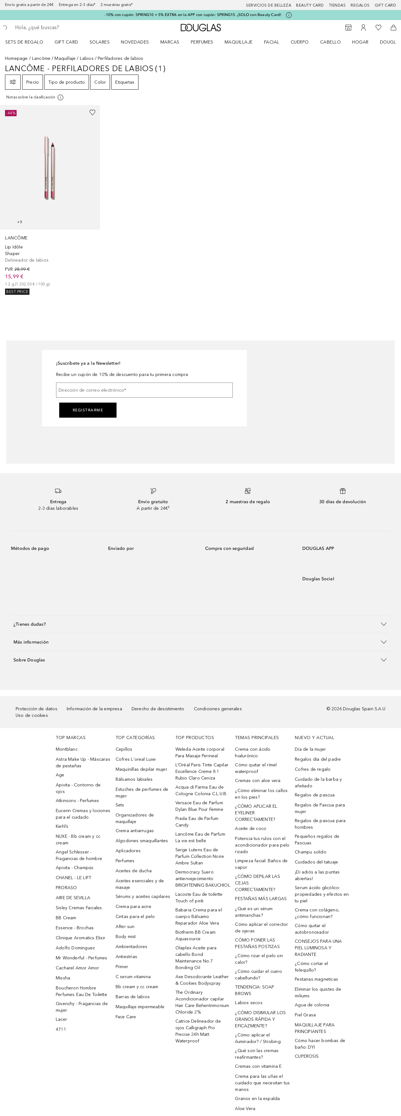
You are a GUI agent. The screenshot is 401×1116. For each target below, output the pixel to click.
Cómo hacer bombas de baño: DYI (320, 1044)
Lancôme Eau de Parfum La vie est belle (200, 837)
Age (60, 775)
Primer (122, 966)
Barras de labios (133, 996)
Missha (63, 978)
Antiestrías (126, 956)
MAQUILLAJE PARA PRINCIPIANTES (315, 1028)
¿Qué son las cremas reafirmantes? (257, 1054)
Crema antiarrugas (135, 830)
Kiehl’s (62, 826)
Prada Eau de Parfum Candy (197, 822)
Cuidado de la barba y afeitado (318, 783)
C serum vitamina (133, 976)
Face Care (126, 1017)
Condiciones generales (218, 709)
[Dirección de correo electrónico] (144, 390)
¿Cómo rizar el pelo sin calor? (259, 959)
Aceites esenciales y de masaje (140, 884)
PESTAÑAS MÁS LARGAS (261, 898)
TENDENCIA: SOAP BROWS (254, 990)
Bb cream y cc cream (137, 986)
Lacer (61, 1019)
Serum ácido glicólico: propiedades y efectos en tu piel (322, 894)
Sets (120, 805)
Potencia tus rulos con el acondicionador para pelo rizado (262, 845)
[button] (200, 624)
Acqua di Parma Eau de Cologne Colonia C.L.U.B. (201, 790)
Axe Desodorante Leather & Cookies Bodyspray (202, 980)
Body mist (126, 936)
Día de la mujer (310, 749)
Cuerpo (300, 42)
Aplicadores (128, 850)
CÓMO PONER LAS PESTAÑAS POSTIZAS (257, 943)
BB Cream (66, 917)
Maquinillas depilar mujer (141, 769)
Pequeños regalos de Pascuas (317, 840)
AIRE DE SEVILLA (73, 897)
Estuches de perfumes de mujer (142, 793)
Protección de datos (36, 709)
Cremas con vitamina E (258, 1066)
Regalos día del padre (318, 759)
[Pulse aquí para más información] (288, 15)
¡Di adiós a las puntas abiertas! (317, 875)
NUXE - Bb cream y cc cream (78, 840)
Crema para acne (133, 906)
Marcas (170, 42)
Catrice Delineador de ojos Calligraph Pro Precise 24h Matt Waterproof (198, 1031)
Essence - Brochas (75, 928)
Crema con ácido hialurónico (252, 753)
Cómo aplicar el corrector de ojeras (261, 928)
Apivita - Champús (74, 867)
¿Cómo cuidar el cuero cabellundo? (258, 975)
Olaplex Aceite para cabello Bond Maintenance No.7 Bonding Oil (196, 957)
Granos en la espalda (257, 1098)
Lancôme (41, 58)
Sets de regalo (24, 42)
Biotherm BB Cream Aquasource (195, 935)
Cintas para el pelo (135, 916)
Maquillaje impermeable (140, 1006)
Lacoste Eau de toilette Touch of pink (199, 898)
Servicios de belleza (268, 5)
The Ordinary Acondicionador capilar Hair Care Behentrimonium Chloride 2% (202, 1002)
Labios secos (248, 1002)
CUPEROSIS (307, 1056)
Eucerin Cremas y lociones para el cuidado (83, 814)
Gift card (385, 5)
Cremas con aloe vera (257, 780)
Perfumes (202, 42)
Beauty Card (310, 5)
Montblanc (67, 749)
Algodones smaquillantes (142, 840)
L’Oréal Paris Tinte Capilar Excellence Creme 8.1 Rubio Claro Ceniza (201, 771)
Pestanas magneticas (316, 979)
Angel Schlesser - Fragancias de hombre (79, 855)
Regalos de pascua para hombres (320, 824)
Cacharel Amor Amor (77, 968)
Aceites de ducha (134, 871)
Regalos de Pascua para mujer (320, 808)
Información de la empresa (94, 709)
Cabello (330, 42)
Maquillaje (239, 42)
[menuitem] (28, 42)
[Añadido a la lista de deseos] (92, 112)
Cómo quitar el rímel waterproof (256, 768)
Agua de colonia (312, 1005)
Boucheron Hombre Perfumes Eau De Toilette (81, 991)
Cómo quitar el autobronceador (312, 929)
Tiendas (337, 5)
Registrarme (88, 410)
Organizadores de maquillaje (135, 818)
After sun (125, 926)
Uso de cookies (32, 715)
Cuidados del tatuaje (316, 862)
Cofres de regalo (313, 769)
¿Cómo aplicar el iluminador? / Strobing (257, 1038)
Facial (271, 42)
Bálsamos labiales (134, 779)
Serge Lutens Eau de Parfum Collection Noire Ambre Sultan (199, 856)
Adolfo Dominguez (75, 948)
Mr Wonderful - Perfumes (81, 958)
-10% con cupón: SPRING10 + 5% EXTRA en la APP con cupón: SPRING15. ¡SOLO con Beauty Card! (193, 15)
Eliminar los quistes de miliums (318, 993)
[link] (50, 200)
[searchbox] (61, 27)
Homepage (16, 58)
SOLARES (100, 42)
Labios (87, 58)
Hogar (360, 42)
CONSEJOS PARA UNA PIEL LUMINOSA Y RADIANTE (318, 948)
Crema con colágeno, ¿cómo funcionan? (317, 913)
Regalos (360, 5)
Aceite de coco (250, 828)
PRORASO (66, 887)
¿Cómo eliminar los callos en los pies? (261, 794)
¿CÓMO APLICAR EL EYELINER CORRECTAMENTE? (256, 813)
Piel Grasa (305, 1015)
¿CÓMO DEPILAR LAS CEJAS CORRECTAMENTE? (257, 883)
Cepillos (124, 749)
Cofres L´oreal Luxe (136, 759)
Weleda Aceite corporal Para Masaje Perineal (199, 753)
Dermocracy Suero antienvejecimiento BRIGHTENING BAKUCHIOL (202, 878)
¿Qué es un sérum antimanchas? (254, 912)
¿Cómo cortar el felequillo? (311, 967)
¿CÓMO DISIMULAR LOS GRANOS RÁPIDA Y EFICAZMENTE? (260, 1019)
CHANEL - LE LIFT (73, 877)
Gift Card (66, 42)
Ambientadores (132, 946)
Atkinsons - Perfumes (77, 800)
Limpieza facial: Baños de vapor (261, 864)
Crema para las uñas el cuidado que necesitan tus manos (262, 1083)
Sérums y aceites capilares (143, 896)
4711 (61, 1029)
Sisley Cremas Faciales (79, 907)
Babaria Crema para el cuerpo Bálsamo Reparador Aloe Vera (198, 916)
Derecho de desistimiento (158, 709)
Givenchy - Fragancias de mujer (82, 1007)
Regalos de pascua (315, 795)
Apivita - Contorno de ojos (78, 788)
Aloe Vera (245, 1108)
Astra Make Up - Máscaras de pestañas (83, 763)
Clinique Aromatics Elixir (80, 938)
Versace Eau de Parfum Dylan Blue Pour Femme (199, 806)
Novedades (135, 42)
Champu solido (310, 852)
